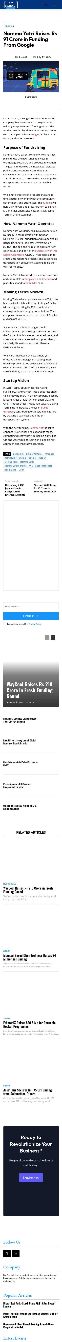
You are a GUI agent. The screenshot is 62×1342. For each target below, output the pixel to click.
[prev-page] (47, 637)
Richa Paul (12, 702)
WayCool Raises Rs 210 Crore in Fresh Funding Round (30, 690)
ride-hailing (10, 470)
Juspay (42, 458)
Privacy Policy (35, 624)
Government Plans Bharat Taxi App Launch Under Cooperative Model (29, 1325)
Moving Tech (11, 462)
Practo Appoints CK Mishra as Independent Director (17, 785)
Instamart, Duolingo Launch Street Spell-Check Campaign (19, 720)
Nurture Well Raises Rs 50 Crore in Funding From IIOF (45, 488)
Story (6, 951)
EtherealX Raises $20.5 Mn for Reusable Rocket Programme (29, 1024)
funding (48, 202)
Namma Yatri (37, 427)
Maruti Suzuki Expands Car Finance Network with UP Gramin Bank (30, 1315)
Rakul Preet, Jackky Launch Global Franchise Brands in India (19, 741)
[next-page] (53, 637)
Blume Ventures (34, 454)
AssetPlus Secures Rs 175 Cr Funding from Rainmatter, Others (27, 1091)
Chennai (47, 279)
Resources (9, 884)
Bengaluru (30, 279)
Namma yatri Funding (15, 466)
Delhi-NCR (31, 283)
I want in (31, 616)
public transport (43, 466)
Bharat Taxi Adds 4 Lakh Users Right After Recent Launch (29, 1304)
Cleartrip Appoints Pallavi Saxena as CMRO (20, 763)
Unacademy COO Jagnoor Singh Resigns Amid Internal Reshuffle (15, 489)
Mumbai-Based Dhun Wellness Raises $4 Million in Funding (29, 957)
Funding (9, 26)
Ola (31, 466)
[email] (31, 606)
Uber (21, 470)
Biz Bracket (21, 57)
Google (34, 134)
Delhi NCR (9, 458)
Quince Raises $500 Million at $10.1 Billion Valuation (20, 807)
